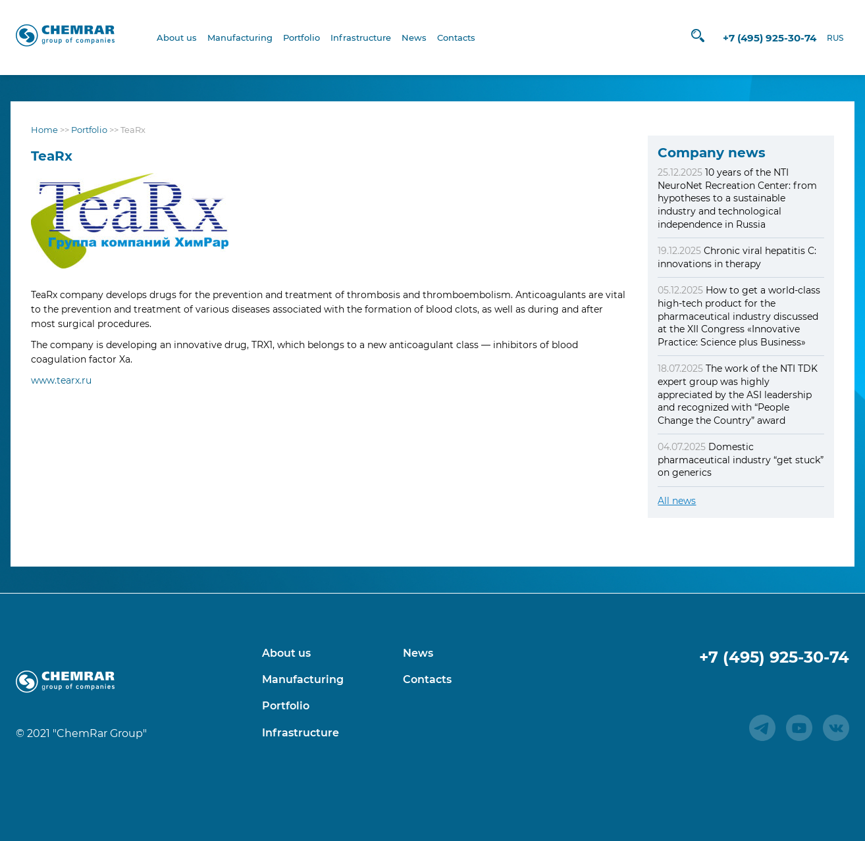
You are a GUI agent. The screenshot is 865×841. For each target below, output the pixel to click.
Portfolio (301, 37)
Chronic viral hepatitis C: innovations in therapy (737, 257)
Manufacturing (240, 37)
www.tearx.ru (61, 380)
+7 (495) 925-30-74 (766, 38)
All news (677, 501)
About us (177, 37)
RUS (832, 38)
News (414, 37)
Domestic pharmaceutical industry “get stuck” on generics (741, 459)
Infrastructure (360, 37)
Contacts (456, 37)
